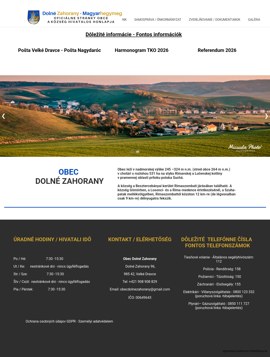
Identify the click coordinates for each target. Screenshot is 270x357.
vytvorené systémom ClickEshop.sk (245, 351)
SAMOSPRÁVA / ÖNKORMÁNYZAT (157, 19)
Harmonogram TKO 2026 (142, 50)
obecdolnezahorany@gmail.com (145, 289)
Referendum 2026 (217, 50)
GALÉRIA (254, 19)
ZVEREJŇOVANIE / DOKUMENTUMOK (214, 19)
